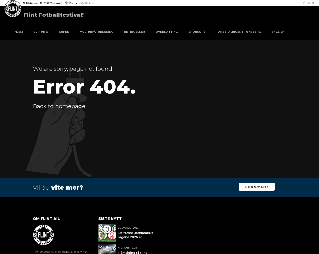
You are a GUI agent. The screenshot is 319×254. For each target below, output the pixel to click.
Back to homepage (59, 106)
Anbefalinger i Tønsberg (239, 31)
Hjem (19, 31)
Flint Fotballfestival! (53, 14)
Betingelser (134, 31)
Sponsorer (198, 31)
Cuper (64, 31)
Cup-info (40, 31)
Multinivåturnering (97, 31)
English (278, 31)
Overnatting (166, 31)
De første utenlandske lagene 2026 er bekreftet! (136, 237)
